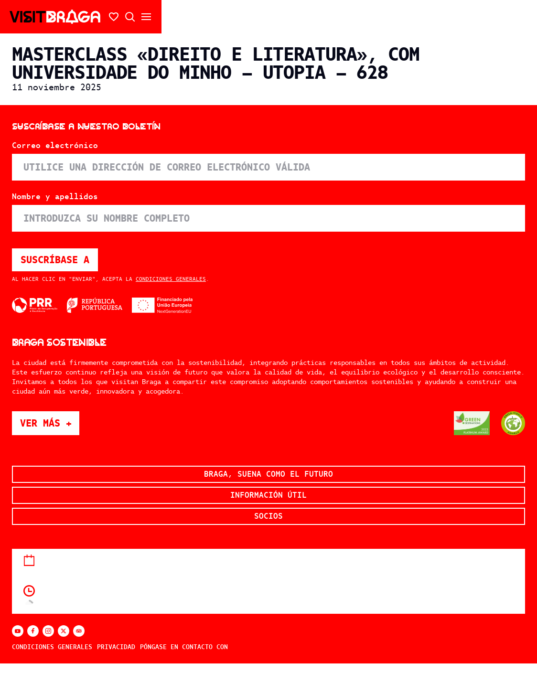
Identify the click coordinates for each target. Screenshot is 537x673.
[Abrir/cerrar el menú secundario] (146, 16)
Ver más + (49, 423)
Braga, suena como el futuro (268, 474)
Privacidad (116, 647)
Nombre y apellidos (55, 196)
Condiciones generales (171, 279)
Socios (268, 516)
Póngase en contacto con (184, 647)
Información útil (268, 495)
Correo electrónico (55, 145)
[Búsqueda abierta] (130, 16)
